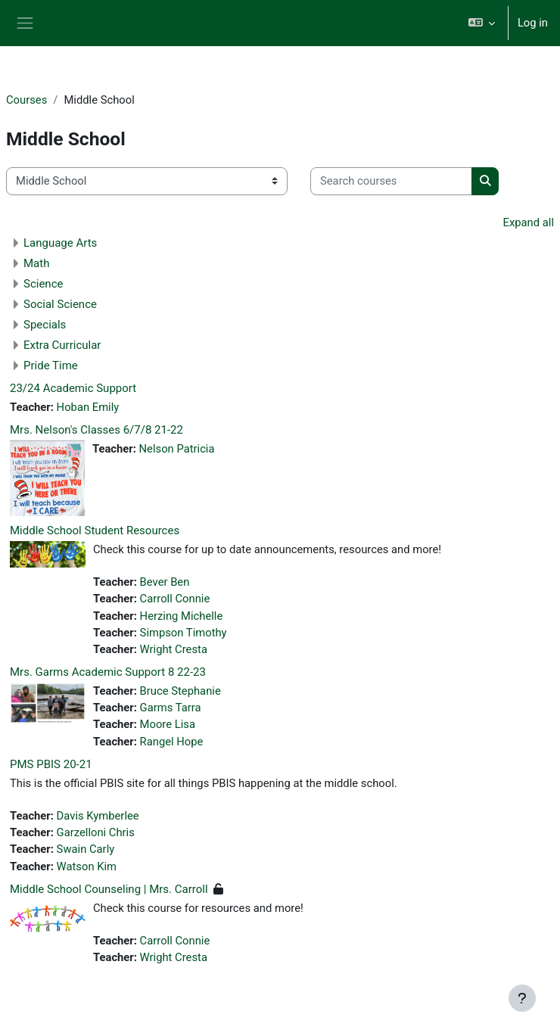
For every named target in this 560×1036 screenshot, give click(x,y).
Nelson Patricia (177, 449)
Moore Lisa (167, 724)
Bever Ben (165, 582)
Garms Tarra (170, 707)
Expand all (528, 222)
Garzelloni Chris (96, 832)
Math (36, 263)
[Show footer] (522, 998)
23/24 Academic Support (73, 388)
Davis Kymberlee (98, 816)
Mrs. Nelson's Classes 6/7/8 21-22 (96, 430)
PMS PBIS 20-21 (51, 764)
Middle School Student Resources (94, 530)
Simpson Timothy (183, 632)
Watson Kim (87, 866)
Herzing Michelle (181, 616)
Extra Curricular (62, 345)
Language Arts (60, 243)
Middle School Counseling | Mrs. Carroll (109, 889)
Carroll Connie (175, 598)
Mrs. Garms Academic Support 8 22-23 (108, 672)
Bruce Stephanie (180, 691)
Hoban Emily (88, 407)
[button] (481, 23)
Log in (533, 23)
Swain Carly (86, 849)
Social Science (60, 304)
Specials (44, 324)
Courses (26, 100)
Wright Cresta (173, 649)
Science (43, 284)
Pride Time (50, 365)
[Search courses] (391, 180)
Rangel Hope (172, 741)
